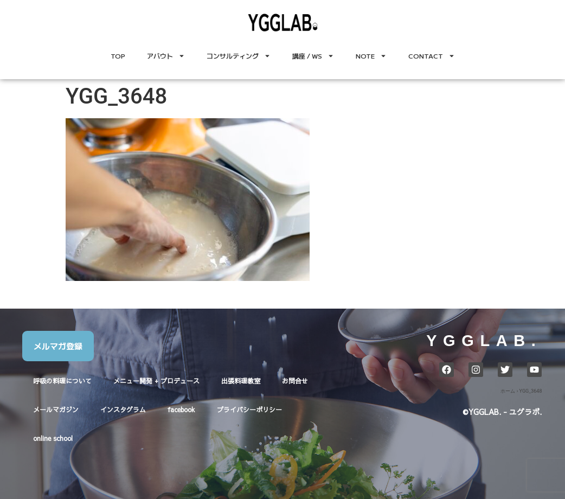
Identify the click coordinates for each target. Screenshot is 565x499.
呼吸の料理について (62, 380)
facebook (181, 409)
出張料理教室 (240, 380)
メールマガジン (56, 409)
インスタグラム (123, 409)
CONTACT (431, 56)
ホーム (507, 391)
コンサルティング (239, 56)
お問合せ (295, 380)
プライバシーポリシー (249, 409)
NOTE (371, 56)
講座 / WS (313, 56)
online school (53, 438)
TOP (118, 55)
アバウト (166, 56)
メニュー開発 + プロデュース (156, 380)
